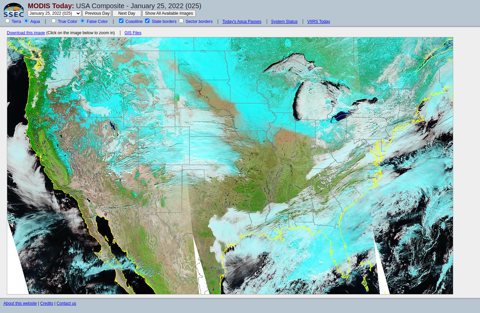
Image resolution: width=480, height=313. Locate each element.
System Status (284, 21)
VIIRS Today (318, 21)
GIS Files (132, 32)
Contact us (66, 303)
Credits (46, 303)
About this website (20, 303)
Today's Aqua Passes (241, 21)
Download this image (26, 32)
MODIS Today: (51, 6)
